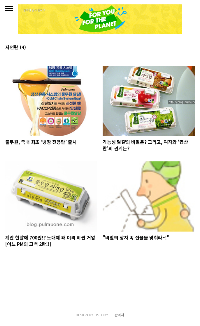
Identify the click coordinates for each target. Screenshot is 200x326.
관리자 (119, 314)
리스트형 (191, 47)
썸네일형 (183, 47)
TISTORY (101, 314)
